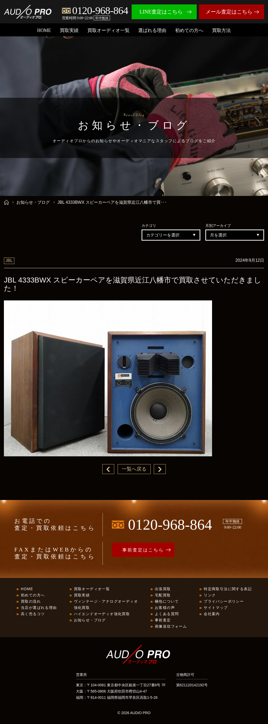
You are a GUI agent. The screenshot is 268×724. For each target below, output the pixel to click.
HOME (44, 30)
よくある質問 (167, 614)
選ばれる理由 (152, 30)
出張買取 (163, 589)
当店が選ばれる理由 (39, 608)
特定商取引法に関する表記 (228, 589)
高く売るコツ (33, 614)
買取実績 (69, 30)
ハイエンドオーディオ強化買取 (102, 614)
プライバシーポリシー (224, 602)
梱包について (167, 602)
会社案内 (212, 614)
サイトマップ (216, 608)
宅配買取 (163, 595)
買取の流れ (31, 602)
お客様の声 (165, 608)
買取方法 (221, 30)
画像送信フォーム (171, 626)
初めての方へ (189, 30)
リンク (210, 595)
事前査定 (163, 620)
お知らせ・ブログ (33, 202)
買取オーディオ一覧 (108, 30)
